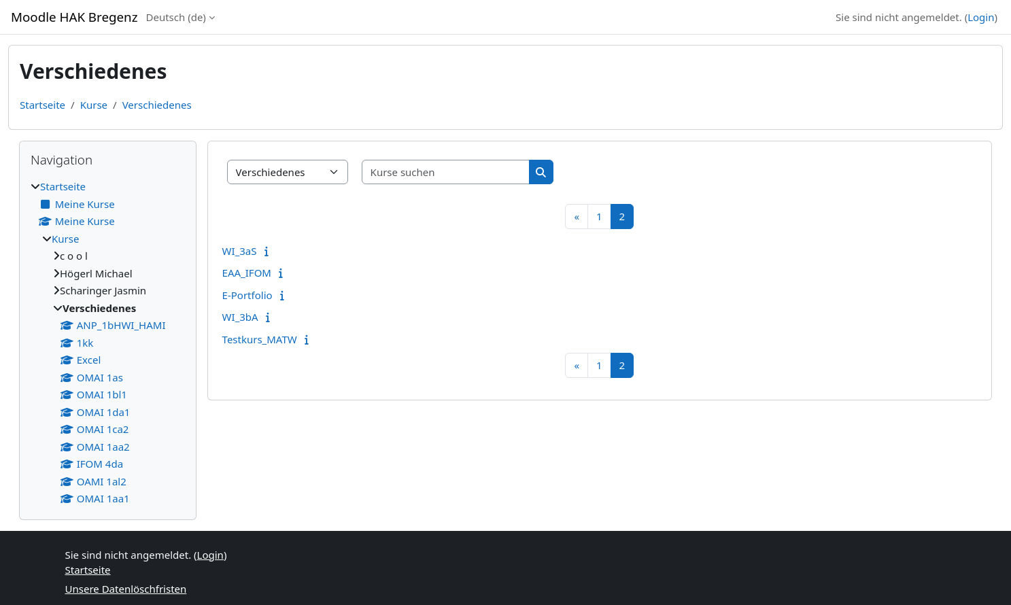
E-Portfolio (247, 295)
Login (980, 17)
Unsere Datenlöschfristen (126, 588)
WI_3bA (240, 317)
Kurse (93, 104)
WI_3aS (239, 251)
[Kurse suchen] (446, 172)
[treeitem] (108, 342)
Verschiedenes (157, 104)
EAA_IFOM (246, 272)
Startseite (42, 104)
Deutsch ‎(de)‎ (176, 17)
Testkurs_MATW (259, 339)
